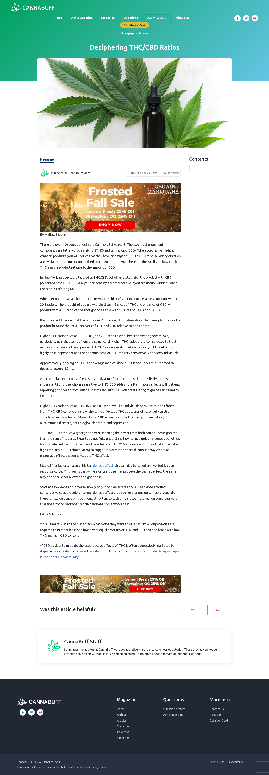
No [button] (218, 610)
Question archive (174, 709)
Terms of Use (217, 762)
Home (58, 17)
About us (182, 17)
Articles (122, 720)
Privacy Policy (235, 762)
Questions (130, 17)
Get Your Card (157, 18)
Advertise (123, 732)
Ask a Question (82, 17)
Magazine (108, 17)
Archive (122, 714)
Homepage (127, 33)
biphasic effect (102, 465)
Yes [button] (193, 610)
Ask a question (173, 714)
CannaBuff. (23, 762)
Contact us (217, 709)
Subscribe (123, 737)
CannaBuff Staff (83, 641)
